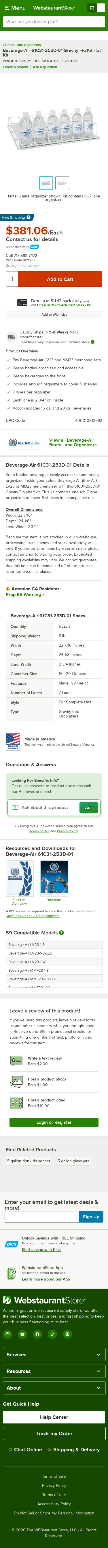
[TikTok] (52, 1334)
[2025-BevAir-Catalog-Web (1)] (54, 882)
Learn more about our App (46, 1279)
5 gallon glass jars (74, 1161)
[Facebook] (37, 1334)
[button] (46, 183)
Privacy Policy (67, 831)
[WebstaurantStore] (54, 1300)
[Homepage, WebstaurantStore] (54, 8)
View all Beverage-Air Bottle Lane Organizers (73, 442)
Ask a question (45, 67)
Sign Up (91, 1216)
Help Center (54, 1417)
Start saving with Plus (41, 1249)
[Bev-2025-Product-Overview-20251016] (19, 882)
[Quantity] (12, 279)
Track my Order (54, 1433)
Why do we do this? (23, 266)
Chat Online (25, 1449)
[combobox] (54, 22)
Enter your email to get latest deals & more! (51, 1205)
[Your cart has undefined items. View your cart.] (96, 7)
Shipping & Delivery (74, 1449)
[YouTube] (22, 1334)
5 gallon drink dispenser (28, 1161)
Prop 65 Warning (23, 594)
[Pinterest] (67, 1334)
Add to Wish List (54, 315)
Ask (89, 807)
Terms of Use (39, 831)
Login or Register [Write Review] (54, 1122)
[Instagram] (7, 1334)
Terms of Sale (54, 1477)
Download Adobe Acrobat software (33, 916)
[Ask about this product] (54, 808)
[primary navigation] (15, 7)
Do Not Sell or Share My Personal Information (54, 1513)
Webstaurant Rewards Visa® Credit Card (65, 304)
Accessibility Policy (54, 1504)
